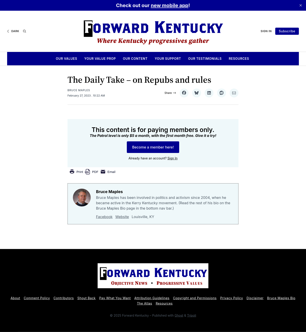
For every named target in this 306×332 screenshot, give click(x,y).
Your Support (168, 58)
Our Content (135, 58)
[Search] (24, 31)
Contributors (63, 298)
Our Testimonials (205, 58)
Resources (239, 58)
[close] (300, 5)
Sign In (266, 31)
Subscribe (287, 31)
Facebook (104, 216)
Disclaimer (254, 298)
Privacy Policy (231, 298)
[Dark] (13, 31)
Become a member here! (153, 147)
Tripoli (191, 315)
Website (122, 216)
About (15, 298)
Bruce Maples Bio (281, 298)
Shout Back (86, 298)
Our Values (66, 58)
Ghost (179, 315)
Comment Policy (37, 298)
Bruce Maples (79, 90)
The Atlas (144, 303)
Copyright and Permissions (195, 298)
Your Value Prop (100, 58)
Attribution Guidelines (152, 298)
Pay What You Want (115, 298)
